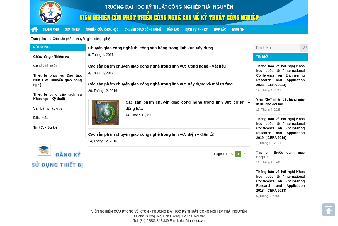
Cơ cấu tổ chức (45, 66)
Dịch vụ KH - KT (196, 30)
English (238, 30)
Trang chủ (38, 39)
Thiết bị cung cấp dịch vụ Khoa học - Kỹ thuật (57, 96)
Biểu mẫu (41, 118)
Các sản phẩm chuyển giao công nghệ (81, 39)
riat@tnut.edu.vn (192, 221)
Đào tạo (173, 30)
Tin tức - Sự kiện (46, 127)
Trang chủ (51, 30)
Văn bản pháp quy (47, 108)
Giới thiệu (72, 30)
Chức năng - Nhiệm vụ (51, 57)
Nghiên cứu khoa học (102, 30)
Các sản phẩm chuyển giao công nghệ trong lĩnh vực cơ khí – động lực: (188, 105)
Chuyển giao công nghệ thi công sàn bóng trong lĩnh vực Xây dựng (150, 48)
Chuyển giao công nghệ (143, 30)
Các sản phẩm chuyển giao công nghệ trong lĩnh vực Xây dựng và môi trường (160, 84)
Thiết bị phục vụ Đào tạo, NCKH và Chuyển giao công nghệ (57, 80)
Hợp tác (220, 30)
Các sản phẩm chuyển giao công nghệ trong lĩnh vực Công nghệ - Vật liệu (157, 66)
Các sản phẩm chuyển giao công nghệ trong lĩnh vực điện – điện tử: (151, 134)
